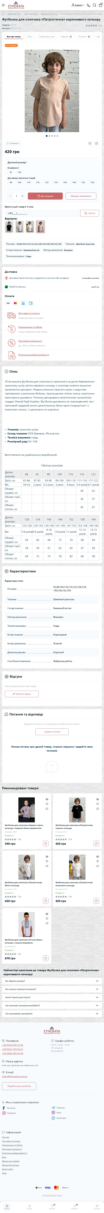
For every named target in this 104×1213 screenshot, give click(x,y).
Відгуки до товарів (10, 1161)
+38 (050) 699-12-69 (12, 1045)
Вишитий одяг (14, 14)
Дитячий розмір (17, 162)
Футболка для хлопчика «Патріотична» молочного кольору (74, 884)
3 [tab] (52, 136)
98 (11, 182)
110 (28, 182)
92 (11, 172)
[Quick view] (47, 799)
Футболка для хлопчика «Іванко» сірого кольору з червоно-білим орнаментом (24, 826)
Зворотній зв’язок (10, 1165)
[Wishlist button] (90, 143)
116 (37, 182)
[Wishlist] (47, 803)
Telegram (58, 1107)
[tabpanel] (52, 91)
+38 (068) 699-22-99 (12, 1053)
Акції (4, 1173)
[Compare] (47, 808)
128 (19, 172)
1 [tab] (47, 136)
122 (47, 182)
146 (74, 182)
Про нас (5, 1137)
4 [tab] (54, 136)
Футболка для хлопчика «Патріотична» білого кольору (23, 884)
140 (65, 182)
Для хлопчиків (31, 14)
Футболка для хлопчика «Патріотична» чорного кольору (74, 826)
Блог (4, 1157)
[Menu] (3, 5)
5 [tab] (57, 136)
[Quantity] (16, 196)
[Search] (94, 5)
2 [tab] (49, 136)
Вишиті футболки (49, 14)
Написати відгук (22, 694)
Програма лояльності (30, 341)
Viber (56, 1113)
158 (92, 182)
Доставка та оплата (29, 313)
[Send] (89, 213)
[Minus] (10, 196)
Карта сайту (7, 1169)
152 (83, 182)
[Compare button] (96, 143)
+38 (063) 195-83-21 (12, 1049)
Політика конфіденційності (33, 354)
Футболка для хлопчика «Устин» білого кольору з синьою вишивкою (23, 941)
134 (56, 182)
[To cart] (46, 843)
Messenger (59, 1118)
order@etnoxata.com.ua (14, 1076)
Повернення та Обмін (30, 327)
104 (19, 182)
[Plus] (22, 196)
